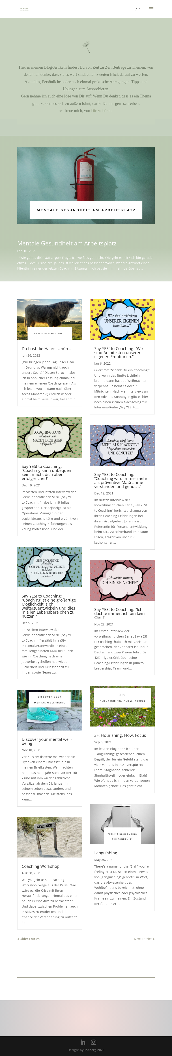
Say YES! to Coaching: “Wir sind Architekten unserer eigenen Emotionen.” (118, 352)
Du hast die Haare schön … (47, 348)
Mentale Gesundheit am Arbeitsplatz (66, 242)
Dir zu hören (101, 110)
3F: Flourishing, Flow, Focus (120, 735)
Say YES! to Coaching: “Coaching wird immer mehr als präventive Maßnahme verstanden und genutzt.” (120, 480)
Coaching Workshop (41, 866)
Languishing (105, 852)
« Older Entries (28, 939)
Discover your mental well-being (47, 741)
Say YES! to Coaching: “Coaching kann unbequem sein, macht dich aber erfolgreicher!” (47, 472)
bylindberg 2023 (92, 1050)
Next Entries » (144, 939)
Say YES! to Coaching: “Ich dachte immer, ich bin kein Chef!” (119, 613)
